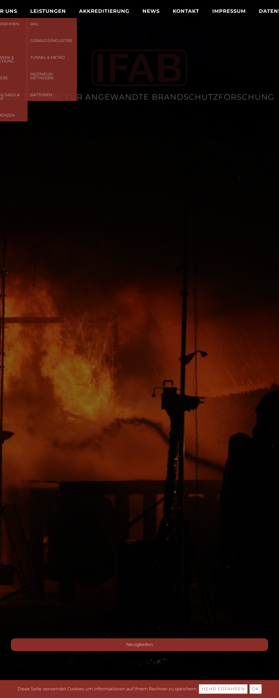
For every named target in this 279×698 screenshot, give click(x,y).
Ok (255, 688)
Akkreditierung (104, 11)
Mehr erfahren (223, 688)
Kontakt (186, 11)
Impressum (229, 11)
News (151, 11)
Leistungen (48, 11)
